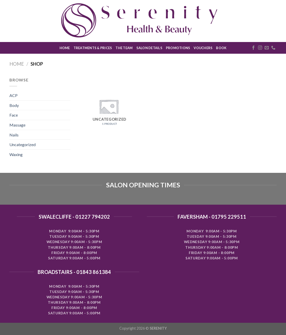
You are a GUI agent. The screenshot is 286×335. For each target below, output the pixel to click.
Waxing (16, 154)
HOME (65, 48)
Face (13, 115)
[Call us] (273, 48)
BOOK (221, 48)
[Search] (275, 21)
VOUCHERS (203, 48)
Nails (14, 134)
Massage (17, 124)
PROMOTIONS (178, 48)
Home (16, 64)
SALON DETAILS (149, 48)
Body (14, 105)
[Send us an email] (267, 48)
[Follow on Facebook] (253, 48)
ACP (13, 95)
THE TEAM (124, 48)
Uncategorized (22, 144)
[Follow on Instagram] (260, 48)
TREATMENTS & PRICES (93, 48)
